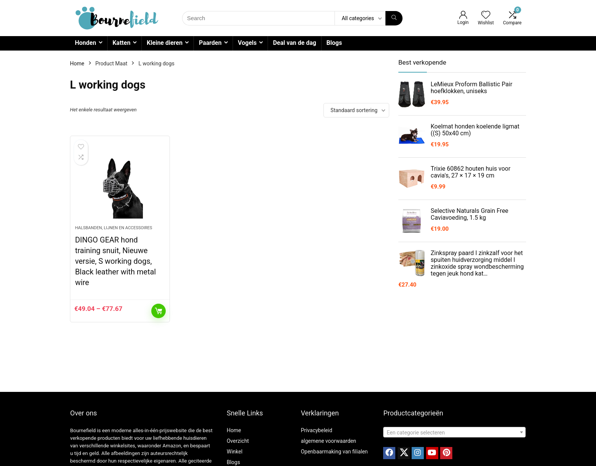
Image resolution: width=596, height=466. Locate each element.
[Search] (394, 18)
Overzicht (238, 441)
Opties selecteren (158, 310)
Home (77, 63)
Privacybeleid (316, 430)
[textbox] (454, 432)
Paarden (210, 42)
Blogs (334, 42)
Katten (121, 42)
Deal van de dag (294, 42)
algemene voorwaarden (328, 441)
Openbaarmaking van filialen (334, 452)
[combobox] (454, 432)
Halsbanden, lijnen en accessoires (113, 227)
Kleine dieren (164, 42)
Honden (85, 42)
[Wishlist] (485, 15)
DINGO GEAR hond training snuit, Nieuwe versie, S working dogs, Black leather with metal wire (115, 261)
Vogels (247, 42)
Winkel (234, 452)
